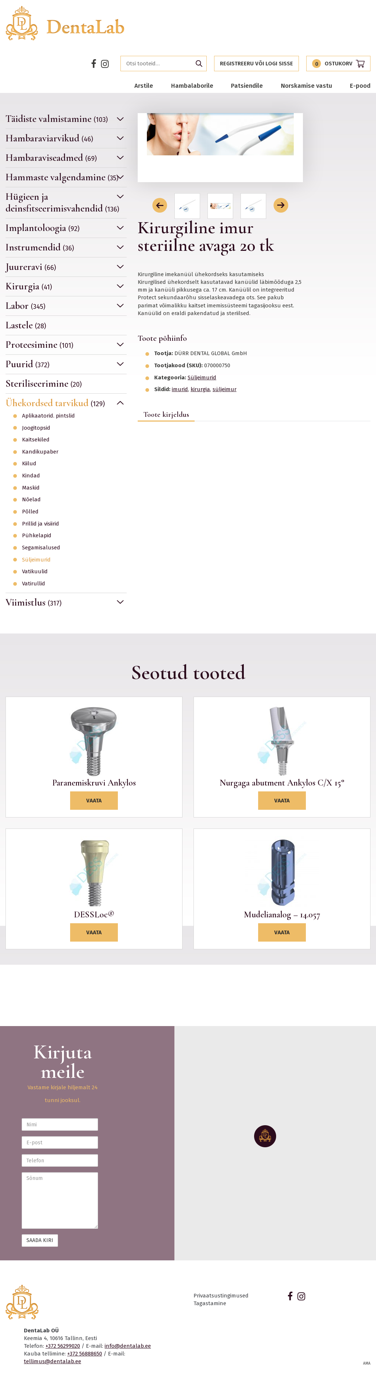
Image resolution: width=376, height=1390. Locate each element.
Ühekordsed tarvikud (55, 403)
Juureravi (31, 267)
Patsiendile (247, 85)
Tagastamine (210, 1303)
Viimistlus (34, 602)
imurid (180, 389)
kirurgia (200, 389)
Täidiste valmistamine (57, 119)
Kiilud (29, 464)
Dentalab (65, 23)
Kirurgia (29, 286)
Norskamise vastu (306, 85)
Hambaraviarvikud (49, 138)
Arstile (143, 85)
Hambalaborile (192, 85)
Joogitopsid (36, 428)
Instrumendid (40, 247)
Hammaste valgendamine (62, 177)
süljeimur (224, 389)
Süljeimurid (36, 560)
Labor (26, 306)
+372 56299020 (63, 1346)
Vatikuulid (35, 571)
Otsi (199, 63)
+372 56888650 (84, 1353)
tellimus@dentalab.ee (52, 1361)
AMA (366, 1363)
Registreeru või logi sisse (256, 63)
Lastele (26, 325)
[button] (159, 205)
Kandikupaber (40, 452)
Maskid (31, 488)
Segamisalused (41, 548)
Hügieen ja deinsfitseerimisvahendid (62, 202)
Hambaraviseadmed (51, 158)
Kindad (31, 476)
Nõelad (31, 500)
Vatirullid (33, 584)
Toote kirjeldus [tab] (166, 414)
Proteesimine (39, 345)
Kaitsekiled (36, 440)
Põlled (30, 512)
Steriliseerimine (44, 384)
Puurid (28, 364)
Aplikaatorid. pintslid (48, 416)
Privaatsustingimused (221, 1295)
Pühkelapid (36, 535)
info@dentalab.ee (128, 1346)
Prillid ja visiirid (40, 524)
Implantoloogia (43, 228)
